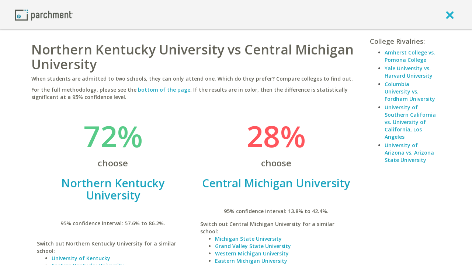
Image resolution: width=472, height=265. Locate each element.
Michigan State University (248, 238)
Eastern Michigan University (251, 260)
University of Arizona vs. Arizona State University (409, 152)
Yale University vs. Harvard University (409, 72)
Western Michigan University (252, 253)
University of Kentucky (81, 258)
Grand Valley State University (253, 246)
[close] (449, 14)
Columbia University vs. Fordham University (410, 91)
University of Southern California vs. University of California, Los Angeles (410, 122)
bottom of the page (164, 89)
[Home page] (44, 14)
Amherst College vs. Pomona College (410, 56)
